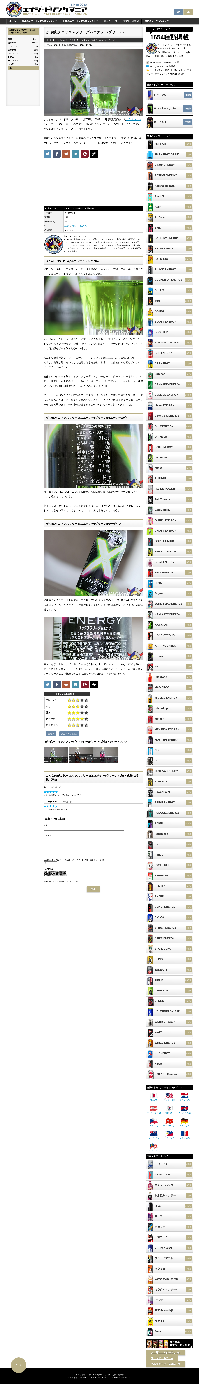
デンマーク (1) (169, 1124)
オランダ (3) (185, 1099)
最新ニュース (110, 21)
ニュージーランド (153, 1137)
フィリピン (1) (169, 1137)
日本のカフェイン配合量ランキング (80, 21)
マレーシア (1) (154, 1150)
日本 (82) (154, 1099)
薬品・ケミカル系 (79, 226)
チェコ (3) (154, 1124)
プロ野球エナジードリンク (166, 1352)
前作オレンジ (133, 119)
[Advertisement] (93, 182)
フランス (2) (185, 1137)
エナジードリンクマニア (103, 1378)
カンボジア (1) (185, 1112)
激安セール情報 (131, 21)
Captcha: (48, 872)
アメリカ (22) (169, 1099)
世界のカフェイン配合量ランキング (39, 21)
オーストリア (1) (154, 1112)
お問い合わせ (118, 1375)
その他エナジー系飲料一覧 (166, 1364)
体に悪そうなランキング (157, 21)
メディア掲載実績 (94, 1375)
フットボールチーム (162, 1358)
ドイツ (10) (184, 1124)
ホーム (12, 21)
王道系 (67, 226)
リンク (107, 1375)
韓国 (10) (169, 1112)
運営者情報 (80, 1375)
